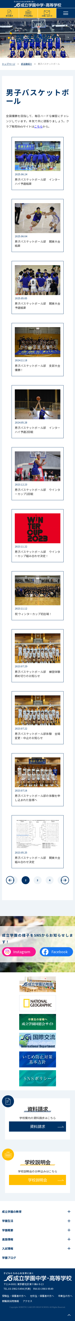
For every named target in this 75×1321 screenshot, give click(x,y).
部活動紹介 (26, 63)
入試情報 (7, 1248)
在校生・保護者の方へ (42, 1296)
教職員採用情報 (10, 1301)
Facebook (59, 951)
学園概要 (7, 1230)
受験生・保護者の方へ (14, 1296)
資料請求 (9, 16)
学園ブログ (9, 1258)
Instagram (21, 951)
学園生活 (7, 1221)
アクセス (27, 1301)
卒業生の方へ (65, 1296)
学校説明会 (28, 16)
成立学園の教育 (12, 1212)
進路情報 (7, 1239)
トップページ (8, 63)
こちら (38, 126)
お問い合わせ (47, 16)
